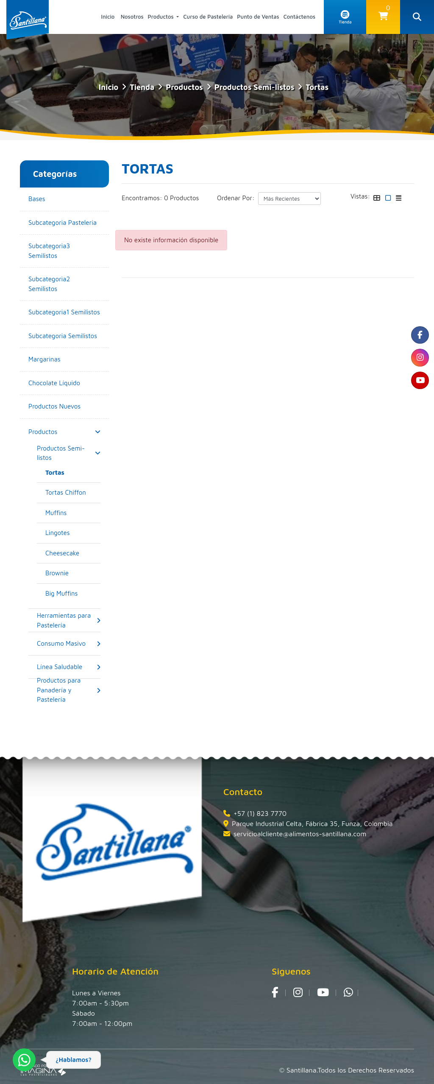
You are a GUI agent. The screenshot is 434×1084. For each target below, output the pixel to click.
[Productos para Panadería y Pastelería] (66, 690)
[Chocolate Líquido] (64, 383)
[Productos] (42, 432)
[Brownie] (72, 573)
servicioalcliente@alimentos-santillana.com (300, 834)
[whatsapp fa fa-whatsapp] (348, 993)
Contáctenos (299, 16)
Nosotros (132, 16)
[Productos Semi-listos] (66, 452)
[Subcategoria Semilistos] (64, 336)
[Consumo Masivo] (61, 644)
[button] (383, 17)
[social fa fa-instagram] (419, 360)
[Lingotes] (72, 533)
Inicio (107, 16)
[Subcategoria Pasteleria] (64, 223)
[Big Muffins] (72, 594)
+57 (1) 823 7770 (260, 813)
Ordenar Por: (236, 198)
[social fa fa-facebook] (419, 336)
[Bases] (64, 199)
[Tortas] (72, 473)
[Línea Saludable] (59, 667)
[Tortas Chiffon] (72, 493)
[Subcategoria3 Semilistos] (64, 250)
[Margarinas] (64, 359)
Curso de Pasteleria (208, 16)
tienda (142, 87)
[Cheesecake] (72, 553)
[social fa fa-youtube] (419, 385)
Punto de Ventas (258, 16)
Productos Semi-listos (254, 87)
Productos (161, 16)
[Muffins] (72, 513)
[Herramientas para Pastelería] (66, 620)
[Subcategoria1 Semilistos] (64, 312)
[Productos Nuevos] (64, 407)
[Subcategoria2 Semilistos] (64, 284)
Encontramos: (142, 198)
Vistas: (360, 196)
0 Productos (181, 198)
